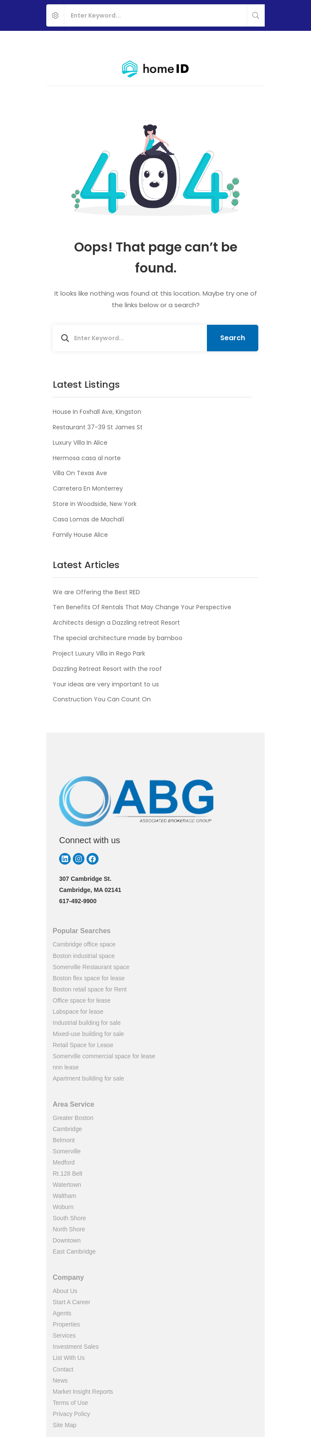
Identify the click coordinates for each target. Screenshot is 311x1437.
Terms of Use (70, 1402)
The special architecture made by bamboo (117, 638)
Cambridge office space (84, 944)
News (60, 1380)
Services (64, 1335)
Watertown (67, 1184)
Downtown (67, 1240)
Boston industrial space (84, 955)
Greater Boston (73, 1117)
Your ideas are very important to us (106, 684)
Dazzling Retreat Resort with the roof (107, 669)
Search (232, 338)
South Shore (69, 1218)
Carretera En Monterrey (88, 488)
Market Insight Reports (83, 1391)
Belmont (64, 1140)
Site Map (64, 1425)
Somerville (67, 1151)
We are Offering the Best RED (96, 592)
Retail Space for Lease (83, 1045)
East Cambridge (74, 1251)
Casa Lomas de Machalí (88, 519)
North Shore (69, 1229)
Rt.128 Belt (67, 1173)
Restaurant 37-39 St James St (98, 427)
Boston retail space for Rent (90, 989)
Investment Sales (76, 1346)
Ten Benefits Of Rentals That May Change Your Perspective (142, 607)
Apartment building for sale (88, 1078)
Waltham (64, 1195)
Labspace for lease (78, 1011)
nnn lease (66, 1067)
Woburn (63, 1206)
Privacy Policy (71, 1413)
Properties (66, 1324)
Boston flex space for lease (89, 978)
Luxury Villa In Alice (80, 442)
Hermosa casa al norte (87, 458)
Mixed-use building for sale (88, 1033)
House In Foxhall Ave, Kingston (97, 411)
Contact (63, 1369)
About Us (65, 1290)
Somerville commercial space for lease (104, 1056)
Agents (62, 1313)
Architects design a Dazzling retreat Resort (116, 622)
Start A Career (71, 1302)
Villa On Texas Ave (80, 473)
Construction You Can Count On (102, 699)
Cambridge (67, 1129)
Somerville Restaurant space (91, 967)
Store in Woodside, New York (95, 504)
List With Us (69, 1357)
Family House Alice (80, 534)
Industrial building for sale (87, 1022)
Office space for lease (82, 1000)
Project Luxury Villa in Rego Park (99, 653)
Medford (64, 1162)
